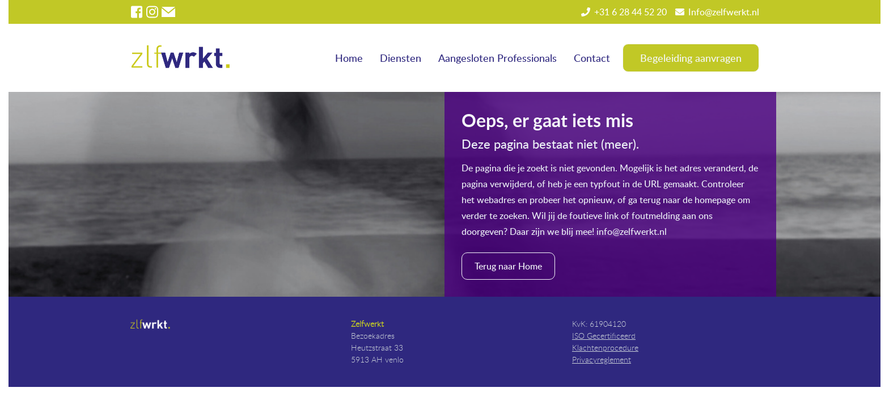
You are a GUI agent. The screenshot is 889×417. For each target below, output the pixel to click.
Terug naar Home (508, 266)
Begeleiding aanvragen (691, 57)
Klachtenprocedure (605, 347)
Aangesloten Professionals (497, 57)
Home (349, 57)
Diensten (400, 57)
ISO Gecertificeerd (604, 335)
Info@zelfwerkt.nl (723, 12)
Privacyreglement (601, 359)
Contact (592, 57)
